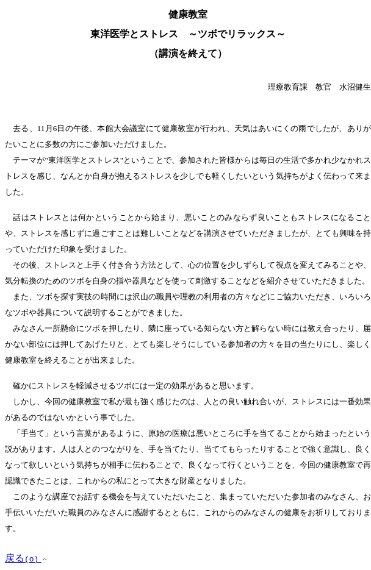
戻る (26, 558)
